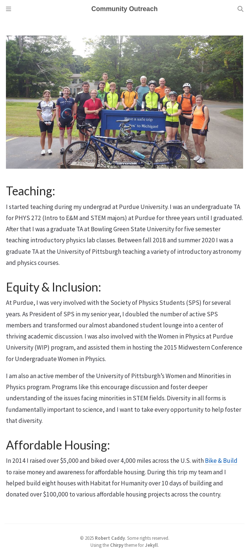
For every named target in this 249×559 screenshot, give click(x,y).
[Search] (240, 9)
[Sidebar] (8, 9)
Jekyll (151, 545)
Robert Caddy (110, 538)
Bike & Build (221, 461)
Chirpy (116, 545)
